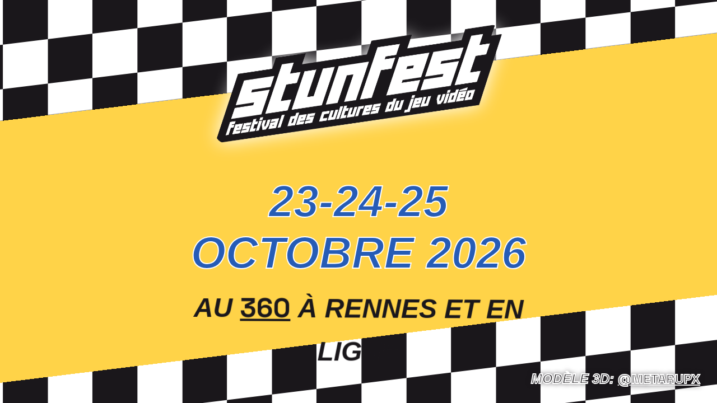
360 (265, 306)
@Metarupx (659, 378)
